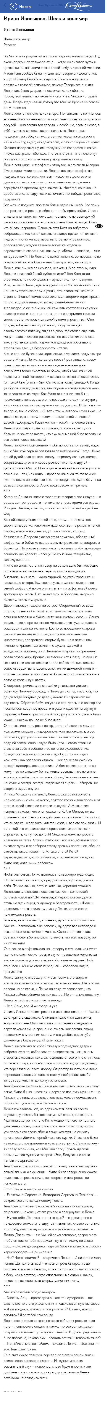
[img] (78, 6)
